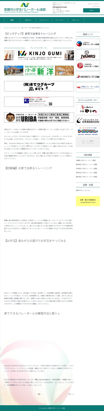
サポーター (76, 20)
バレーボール (60, 20)
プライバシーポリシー (94, 4)
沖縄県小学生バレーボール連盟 (86, 160)
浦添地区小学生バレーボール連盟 (86, 173)
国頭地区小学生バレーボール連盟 (86, 164)
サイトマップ (96, 6)
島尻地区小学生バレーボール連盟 (86, 177)
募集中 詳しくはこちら (83, 190)
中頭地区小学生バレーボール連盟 (86, 168)
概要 (12, 20)
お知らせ (28, 20)
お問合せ (91, 10)
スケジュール (44, 20)
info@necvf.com (60, 7)
